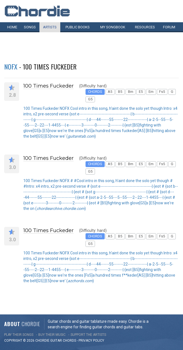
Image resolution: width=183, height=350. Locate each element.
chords (69, 340)
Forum (169, 27)
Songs (30, 27)
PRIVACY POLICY (91, 340)
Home (12, 27)
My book (112, 27)
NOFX (10, 66)
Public (78, 27)
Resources (145, 27)
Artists (50, 27)
